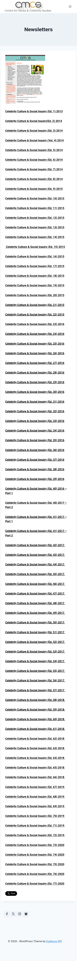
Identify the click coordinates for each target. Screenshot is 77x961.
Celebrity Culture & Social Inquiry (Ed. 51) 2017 (35, 632)
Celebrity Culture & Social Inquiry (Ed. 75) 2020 (34, 864)
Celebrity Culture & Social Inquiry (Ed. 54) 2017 (35, 661)
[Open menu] (70, 6)
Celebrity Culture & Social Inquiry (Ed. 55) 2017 (35, 670)
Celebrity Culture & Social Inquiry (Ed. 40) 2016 (34, 488)
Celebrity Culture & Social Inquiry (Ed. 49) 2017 (35, 612)
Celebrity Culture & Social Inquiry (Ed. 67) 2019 (35, 787)
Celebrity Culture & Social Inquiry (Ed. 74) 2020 (34, 854)
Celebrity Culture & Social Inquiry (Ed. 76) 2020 (34, 874)
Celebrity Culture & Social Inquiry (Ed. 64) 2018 (35, 757)
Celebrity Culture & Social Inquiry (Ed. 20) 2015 (34, 295)
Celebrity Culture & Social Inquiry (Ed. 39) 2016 (34, 478)
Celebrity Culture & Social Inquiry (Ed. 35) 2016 (34, 440)
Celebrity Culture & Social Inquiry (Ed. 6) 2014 (34, 159)
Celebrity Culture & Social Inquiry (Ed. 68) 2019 (35, 796)
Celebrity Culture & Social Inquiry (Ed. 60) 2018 (35, 719)
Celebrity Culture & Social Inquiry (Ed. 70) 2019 (35, 816)
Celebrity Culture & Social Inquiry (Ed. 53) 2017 (35, 651)
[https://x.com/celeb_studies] (13, 914)
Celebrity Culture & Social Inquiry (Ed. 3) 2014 (34, 130)
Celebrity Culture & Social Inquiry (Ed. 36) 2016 (34, 450)
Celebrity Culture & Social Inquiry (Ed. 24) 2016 (34, 333)
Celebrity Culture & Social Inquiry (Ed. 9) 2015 (34, 188)
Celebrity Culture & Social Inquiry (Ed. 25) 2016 (34, 343)
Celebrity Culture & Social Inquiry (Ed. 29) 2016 (34, 382)
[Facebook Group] (26, 914)
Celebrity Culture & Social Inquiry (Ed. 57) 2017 (35, 690)
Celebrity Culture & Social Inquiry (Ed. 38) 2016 (34, 469)
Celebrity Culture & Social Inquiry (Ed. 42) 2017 (35, 545)
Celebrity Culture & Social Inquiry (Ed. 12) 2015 (34, 217)
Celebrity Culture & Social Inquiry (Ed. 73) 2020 (34, 845)
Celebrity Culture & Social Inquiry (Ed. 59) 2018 (35, 709)
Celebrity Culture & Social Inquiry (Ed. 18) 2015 (34, 275)
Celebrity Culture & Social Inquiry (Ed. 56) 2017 (35, 680)
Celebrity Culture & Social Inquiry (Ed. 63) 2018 (35, 748)
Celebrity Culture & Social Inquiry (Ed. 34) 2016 (34, 430)
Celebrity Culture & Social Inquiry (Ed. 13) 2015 (34, 227)
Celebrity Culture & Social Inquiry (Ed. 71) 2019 (35, 825)
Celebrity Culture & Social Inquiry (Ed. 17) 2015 (34, 266)
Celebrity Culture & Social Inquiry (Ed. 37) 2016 (34, 459)
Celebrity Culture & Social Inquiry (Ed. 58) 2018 (35, 699)
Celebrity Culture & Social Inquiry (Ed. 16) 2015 (34, 256)
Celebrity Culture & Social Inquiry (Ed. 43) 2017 (35, 554)
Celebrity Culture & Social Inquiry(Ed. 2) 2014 (33, 121)
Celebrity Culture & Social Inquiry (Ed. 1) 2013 (34, 111)
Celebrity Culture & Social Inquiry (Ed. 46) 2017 (35, 583)
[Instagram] (19, 914)
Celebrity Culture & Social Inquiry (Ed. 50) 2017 (35, 622)
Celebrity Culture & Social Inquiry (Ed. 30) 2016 (34, 391)
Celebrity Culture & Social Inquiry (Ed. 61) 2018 (35, 728)
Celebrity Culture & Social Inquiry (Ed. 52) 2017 (35, 641)
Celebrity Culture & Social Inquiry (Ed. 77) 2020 (34, 883)
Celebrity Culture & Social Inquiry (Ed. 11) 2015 (34, 208)
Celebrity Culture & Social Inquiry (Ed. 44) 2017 (35, 564)
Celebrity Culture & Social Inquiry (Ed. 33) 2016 (34, 420)
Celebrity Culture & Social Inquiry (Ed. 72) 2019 (35, 835)
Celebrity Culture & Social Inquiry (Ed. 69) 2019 (35, 806)
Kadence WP (54, 941)
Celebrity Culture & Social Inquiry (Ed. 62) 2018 (35, 738)
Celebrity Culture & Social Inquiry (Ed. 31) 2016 (34, 401)
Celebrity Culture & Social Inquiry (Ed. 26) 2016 (34, 353)
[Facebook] (7, 914)
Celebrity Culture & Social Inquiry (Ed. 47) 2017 (35, 593)
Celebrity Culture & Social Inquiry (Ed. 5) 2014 (34, 150)
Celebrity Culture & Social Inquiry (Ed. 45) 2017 (35, 574)
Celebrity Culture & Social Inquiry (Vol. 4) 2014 (34, 140)
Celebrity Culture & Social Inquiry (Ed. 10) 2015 (34, 198)
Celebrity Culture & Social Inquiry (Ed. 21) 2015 (34, 304)
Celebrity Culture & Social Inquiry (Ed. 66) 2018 (35, 777)
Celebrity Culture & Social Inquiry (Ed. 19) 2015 (34, 285)
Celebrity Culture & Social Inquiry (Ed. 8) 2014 (34, 179)
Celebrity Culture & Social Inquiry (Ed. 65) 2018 (35, 767)
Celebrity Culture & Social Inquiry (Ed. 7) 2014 (34, 169)
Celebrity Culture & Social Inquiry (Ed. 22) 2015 (34, 314)
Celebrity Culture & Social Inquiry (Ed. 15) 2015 (35, 246)
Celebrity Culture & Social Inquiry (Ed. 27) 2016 (34, 362)
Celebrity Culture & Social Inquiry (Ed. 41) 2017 (35, 530)
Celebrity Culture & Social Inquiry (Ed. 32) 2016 (34, 411)
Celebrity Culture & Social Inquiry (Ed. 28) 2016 (34, 372)
